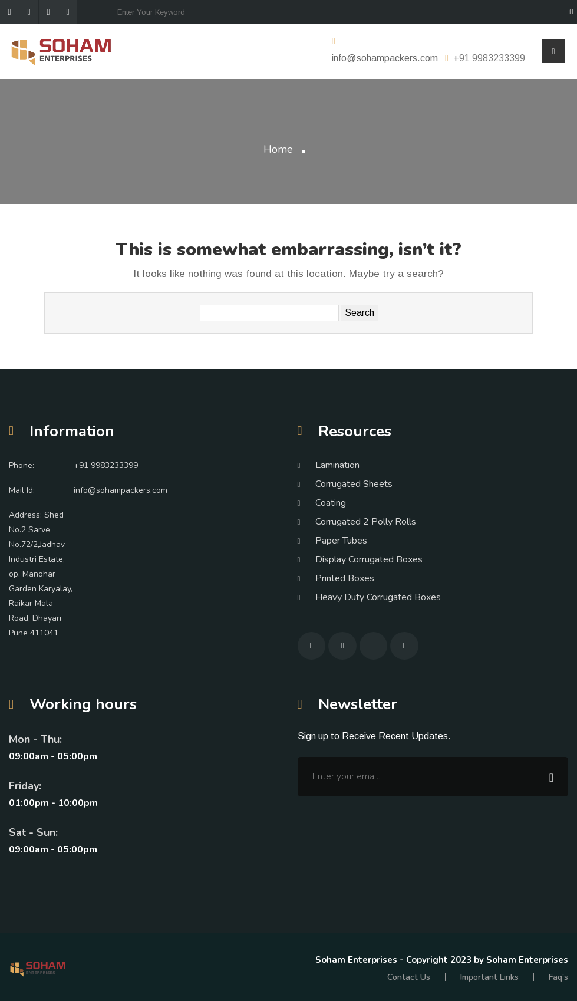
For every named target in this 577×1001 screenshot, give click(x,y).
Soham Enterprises (357, 960)
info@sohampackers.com (385, 58)
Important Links (490, 977)
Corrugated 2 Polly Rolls (365, 521)
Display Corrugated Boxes (369, 559)
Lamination (337, 465)
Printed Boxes (344, 578)
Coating (330, 502)
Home (278, 149)
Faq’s (558, 977)
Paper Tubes (341, 540)
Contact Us (410, 977)
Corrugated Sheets (354, 484)
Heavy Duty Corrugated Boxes (378, 597)
